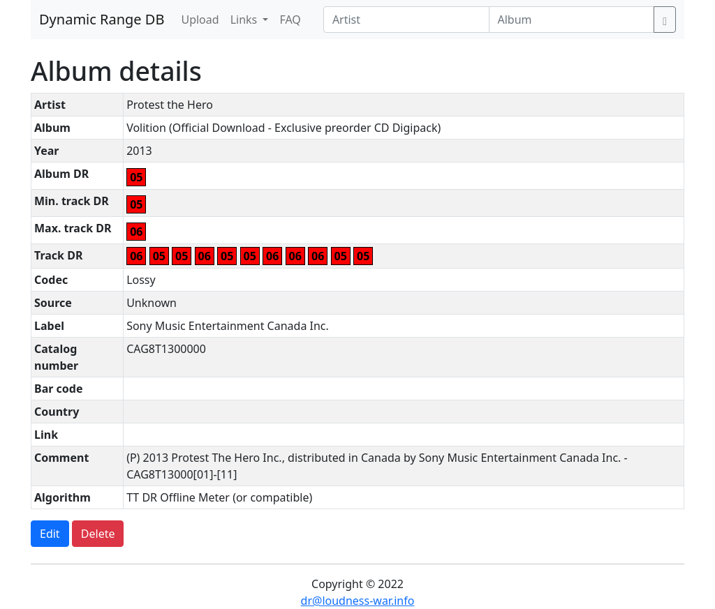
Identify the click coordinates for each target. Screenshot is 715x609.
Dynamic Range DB (101, 19)
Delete (98, 533)
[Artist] (451, 19)
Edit (50, 533)
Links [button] (245, 19)
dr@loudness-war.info (358, 600)
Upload (200, 19)
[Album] (586, 19)
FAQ (289, 19)
